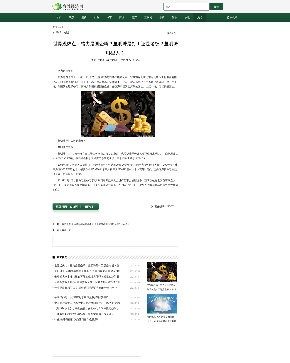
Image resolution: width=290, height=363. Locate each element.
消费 (84, 17)
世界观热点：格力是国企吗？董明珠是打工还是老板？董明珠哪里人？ (161, 289)
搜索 (216, 6)
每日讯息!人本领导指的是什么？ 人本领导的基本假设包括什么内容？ (96, 224)
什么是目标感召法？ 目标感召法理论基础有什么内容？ (85, 287)
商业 (121, 17)
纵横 (162, 17)
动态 (71, 17)
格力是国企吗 (68, 196)
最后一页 (66, 230)
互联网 (148, 17)
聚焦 (174, 17)
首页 (58, 17)
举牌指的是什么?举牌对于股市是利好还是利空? (81, 297)
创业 (96, 17)
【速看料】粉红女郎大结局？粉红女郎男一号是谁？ (84, 314)
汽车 (109, 17)
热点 (199, 17)
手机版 (232, 17)
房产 (134, 17)
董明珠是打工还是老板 (87, 196)
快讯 (187, 17)
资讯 (55, 27)
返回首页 (171, 32)
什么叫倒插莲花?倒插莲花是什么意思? (76, 319)
